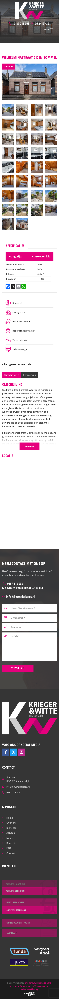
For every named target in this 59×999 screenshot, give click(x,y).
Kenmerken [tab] (29, 375)
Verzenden (16, 668)
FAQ (8, 848)
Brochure (17, 303)
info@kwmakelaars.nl (18, 596)
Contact (10, 853)
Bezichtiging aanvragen (23, 330)
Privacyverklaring (29, 989)
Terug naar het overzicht (17, 364)
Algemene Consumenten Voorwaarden (29, 986)
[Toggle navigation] (51, 29)
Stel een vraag (19, 349)
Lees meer (29, 446)
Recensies (12, 843)
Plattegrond (18, 312)
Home (9, 817)
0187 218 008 (22, 585)
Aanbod (10, 832)
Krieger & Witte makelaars (38, 982)
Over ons (11, 822)
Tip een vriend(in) (21, 340)
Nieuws (10, 838)
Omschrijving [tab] (11, 375)
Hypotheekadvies (21, 321)
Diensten (11, 827)
